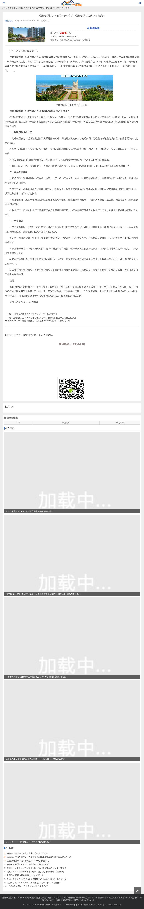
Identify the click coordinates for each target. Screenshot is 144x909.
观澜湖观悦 (93, 28)
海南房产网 (57, 905)
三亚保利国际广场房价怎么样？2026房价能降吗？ (29, 861)
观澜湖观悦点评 (14, 321)
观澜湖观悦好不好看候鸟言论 (57, 321)
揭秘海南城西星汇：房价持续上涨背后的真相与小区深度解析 (33, 882)
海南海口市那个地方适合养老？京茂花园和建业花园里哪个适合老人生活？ (39, 857)
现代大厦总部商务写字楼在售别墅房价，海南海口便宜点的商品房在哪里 (44, 318)
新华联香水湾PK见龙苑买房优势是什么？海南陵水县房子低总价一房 (37, 879)
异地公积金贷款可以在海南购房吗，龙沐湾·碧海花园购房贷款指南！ (36, 868)
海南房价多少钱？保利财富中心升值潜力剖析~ (27, 853)
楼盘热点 (9, 21)
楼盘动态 (11, 8)
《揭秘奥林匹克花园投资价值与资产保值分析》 (28, 886)
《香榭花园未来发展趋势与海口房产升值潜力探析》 (35, 314)
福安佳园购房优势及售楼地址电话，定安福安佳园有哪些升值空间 (35, 872)
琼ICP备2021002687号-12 (109, 905)
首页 (3, 8)
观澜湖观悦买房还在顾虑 (33, 321)
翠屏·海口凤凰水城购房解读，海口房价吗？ (26, 875)
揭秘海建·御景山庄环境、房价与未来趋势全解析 (28, 864)
